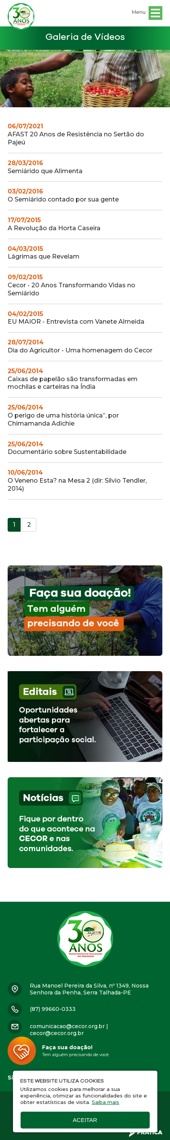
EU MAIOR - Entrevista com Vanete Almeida (76, 318)
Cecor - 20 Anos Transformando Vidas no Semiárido (71, 285)
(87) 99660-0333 (53, 1009)
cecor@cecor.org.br (57, 1033)
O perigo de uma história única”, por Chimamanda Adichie (63, 415)
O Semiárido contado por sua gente (63, 195)
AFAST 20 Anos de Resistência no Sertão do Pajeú (76, 134)
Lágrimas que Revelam (43, 252)
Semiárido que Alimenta (45, 167)
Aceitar (85, 1120)
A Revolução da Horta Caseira (54, 224)
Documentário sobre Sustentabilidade (67, 448)
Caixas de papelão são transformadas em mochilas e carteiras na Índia (73, 379)
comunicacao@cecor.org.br (67, 1026)
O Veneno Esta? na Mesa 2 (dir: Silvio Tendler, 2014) (77, 480)
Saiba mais (105, 1102)
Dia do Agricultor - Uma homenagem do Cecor (80, 346)
